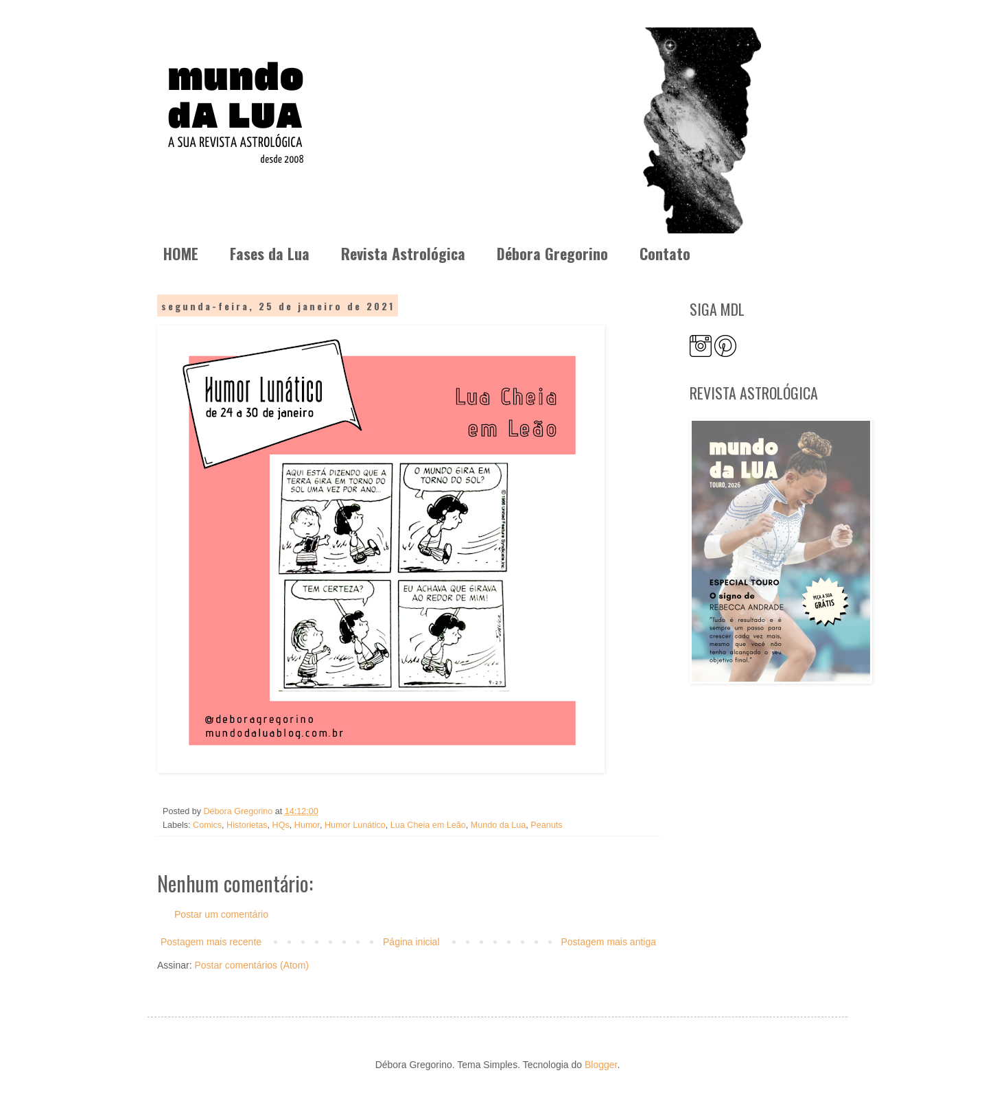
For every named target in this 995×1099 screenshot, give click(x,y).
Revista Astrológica (403, 253)
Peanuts (546, 825)
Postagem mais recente (211, 941)
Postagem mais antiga (608, 941)
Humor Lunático (355, 825)
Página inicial (411, 941)
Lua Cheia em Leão (428, 825)
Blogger (601, 1064)
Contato (665, 253)
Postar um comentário (221, 914)
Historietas (247, 825)
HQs (281, 825)
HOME (180, 253)
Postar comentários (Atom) (251, 965)
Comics (207, 825)
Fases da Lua (269, 253)
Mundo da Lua (498, 825)
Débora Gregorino (552, 253)
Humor (307, 825)
